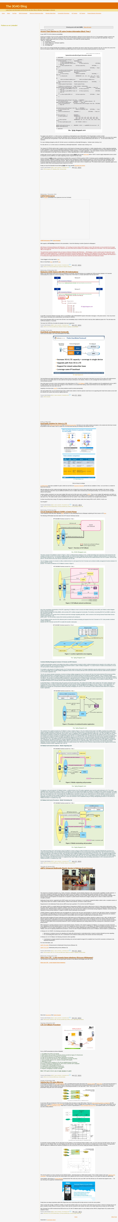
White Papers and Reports (79, 1019)
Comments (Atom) (51, 1219)
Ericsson (47, 1019)
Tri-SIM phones (44, 485)
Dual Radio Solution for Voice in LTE (53, 423)
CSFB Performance (47, 196)
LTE (51, 169)
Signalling (55, 169)
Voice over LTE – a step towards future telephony (52, 962)
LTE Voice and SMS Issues (53, 266)
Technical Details (63, 169)
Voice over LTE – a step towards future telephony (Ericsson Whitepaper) (66, 957)
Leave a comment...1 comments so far (61, 950)
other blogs (99, 1083)
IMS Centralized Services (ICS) (88, 1105)
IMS (51, 952)
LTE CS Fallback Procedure (50, 1025)
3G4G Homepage (23, 13)
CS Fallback (81, 383)
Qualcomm (61, 266)
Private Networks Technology (94, 13)
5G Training (74, 13)
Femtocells (48, 396)
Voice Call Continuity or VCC (53, 1105)
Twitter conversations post (56, 425)
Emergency (48, 169)
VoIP (80, 1213)
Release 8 (65, 266)
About (8, 13)
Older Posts (114, 1216)
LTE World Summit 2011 (70, 425)
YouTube (14, 13)
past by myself (91, 1083)
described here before (80, 165)
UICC (89, 494)
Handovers (52, 1019)
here (58, 259)
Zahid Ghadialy (57, 240)
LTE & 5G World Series (52, 506)
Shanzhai (81, 485)
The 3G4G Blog (16, 6)
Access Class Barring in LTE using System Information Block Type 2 (65, 31)
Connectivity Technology (63, 13)
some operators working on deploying (101, 1103)
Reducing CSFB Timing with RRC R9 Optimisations (59, 272)
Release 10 (68, 952)
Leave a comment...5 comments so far (61, 167)
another (46, 197)
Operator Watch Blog (50, 13)
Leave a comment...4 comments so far (61, 325)
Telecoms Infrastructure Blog (36, 13)
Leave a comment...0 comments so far (61, 265)
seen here (86, 154)
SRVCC (69, 506)
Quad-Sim (76, 485)
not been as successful (57, 1104)
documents (48, 1015)
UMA (78, 1213)
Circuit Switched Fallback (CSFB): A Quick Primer (58, 512)
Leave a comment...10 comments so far (61, 1211)
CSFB (44, 169)
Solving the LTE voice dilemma (51, 1082)
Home (3, 13)
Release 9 (70, 266)
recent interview (59, 1178)
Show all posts (87, 27)
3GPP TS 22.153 (44, 947)
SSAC (58, 169)
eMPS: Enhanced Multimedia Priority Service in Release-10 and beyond (66, 868)
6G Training (82, 13)
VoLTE (55, 388)
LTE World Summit (59, 1083)
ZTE (82, 506)
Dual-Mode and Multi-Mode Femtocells (54, 332)
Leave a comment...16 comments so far (61, 504)
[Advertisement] (59, 19)
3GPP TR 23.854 (44, 945)
